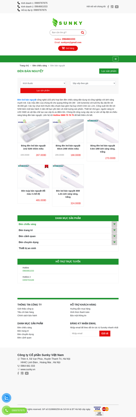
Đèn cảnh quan (27, 236)
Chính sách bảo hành (27, 315)
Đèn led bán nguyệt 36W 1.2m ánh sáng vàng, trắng (68, 194)
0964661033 (40, 6)
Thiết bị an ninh (27, 248)
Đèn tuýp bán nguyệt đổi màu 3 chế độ (33, 192)
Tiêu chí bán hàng (25, 312)
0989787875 (40, 3)
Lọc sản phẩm (43, 90)
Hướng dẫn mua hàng (80, 309)
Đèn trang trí (26, 230)
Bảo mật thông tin (78, 315)
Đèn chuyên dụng (28, 242)
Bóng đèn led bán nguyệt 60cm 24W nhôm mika (68, 147)
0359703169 (28, 280)
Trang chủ (24, 65)
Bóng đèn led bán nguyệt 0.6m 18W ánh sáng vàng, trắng (102, 148)
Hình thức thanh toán (79, 312)
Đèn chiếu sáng (40, 65)
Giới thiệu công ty (25, 309)
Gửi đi (104, 333)
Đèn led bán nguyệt (26, 100)
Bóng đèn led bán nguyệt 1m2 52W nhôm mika (33, 147)
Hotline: (65, 39)
